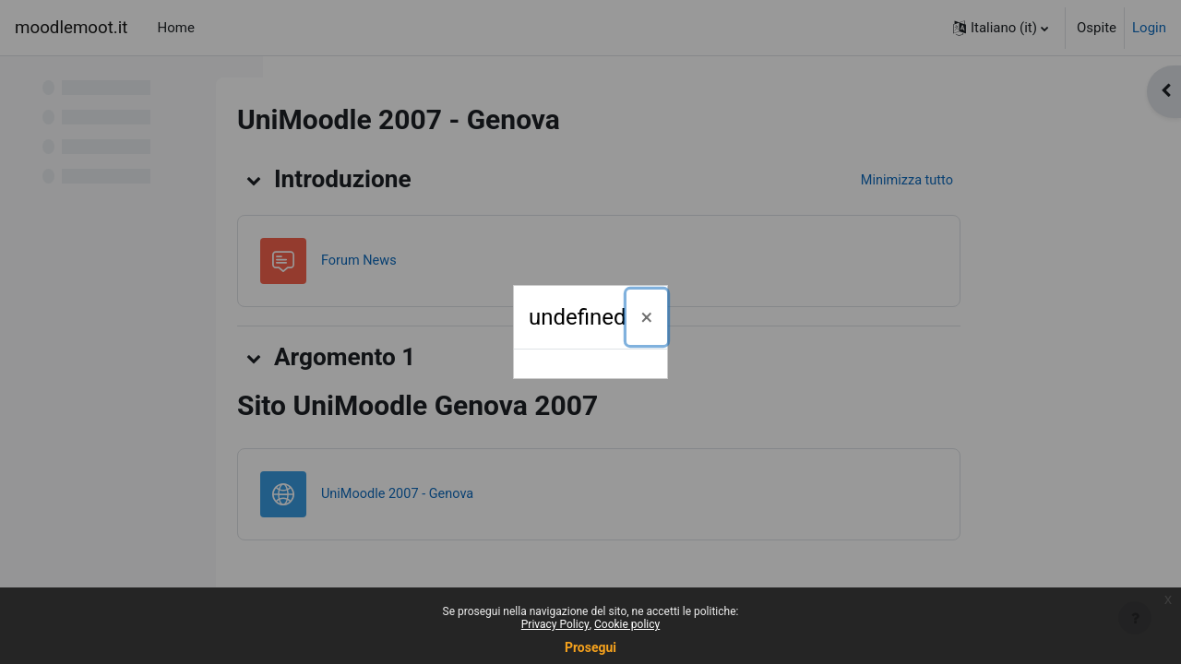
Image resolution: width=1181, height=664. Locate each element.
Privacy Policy (555, 624)
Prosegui (590, 647)
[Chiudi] (647, 317)
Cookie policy (627, 624)
